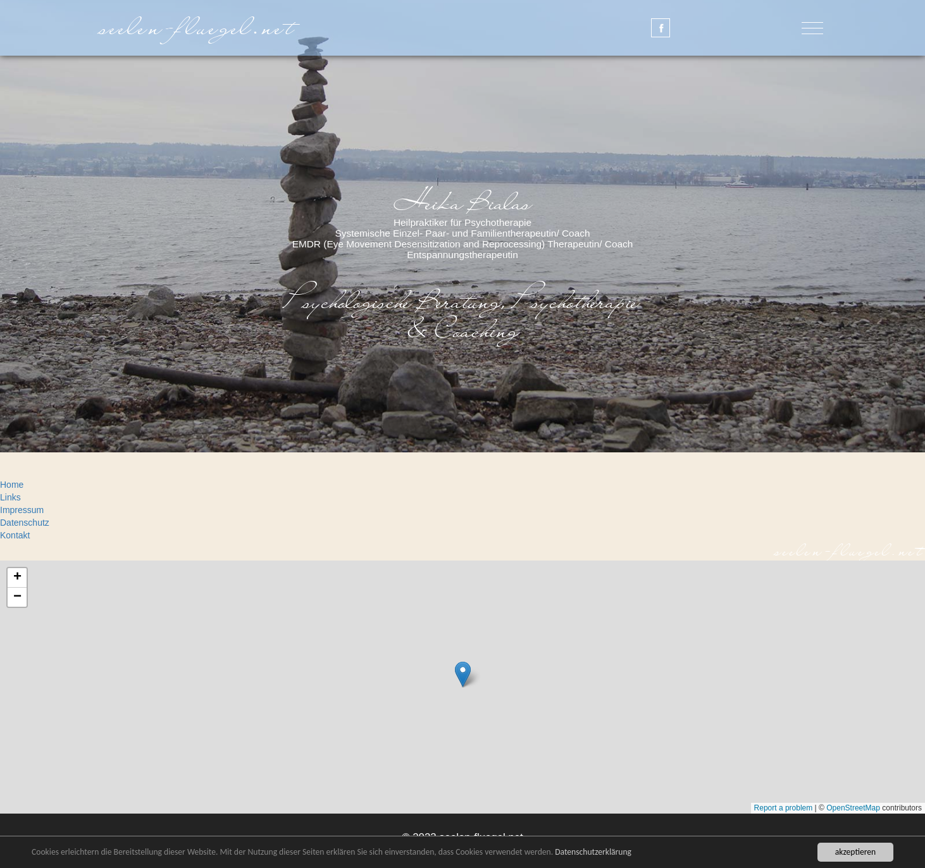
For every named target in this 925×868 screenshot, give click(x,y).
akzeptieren (855, 851)
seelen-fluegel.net (199, 27)
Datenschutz (24, 523)
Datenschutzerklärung (593, 851)
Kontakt (15, 535)
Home (11, 485)
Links (10, 497)
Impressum (22, 510)
